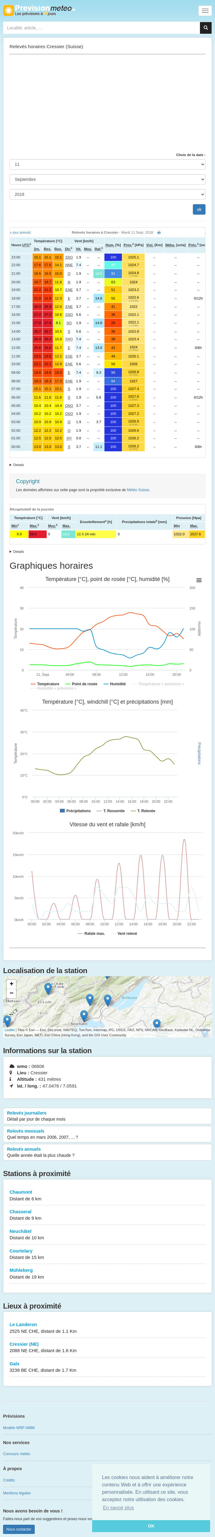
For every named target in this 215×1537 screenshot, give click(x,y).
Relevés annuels (107, 1152)
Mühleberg (107, 1273)
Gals (107, 1367)
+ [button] (12, 984)
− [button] (12, 993)
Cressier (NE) (107, 1347)
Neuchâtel (107, 1235)
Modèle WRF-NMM (19, 1428)
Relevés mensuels (107, 1134)
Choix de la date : (190, 155)
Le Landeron (107, 1328)
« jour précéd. (20, 232)
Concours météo (16, 1454)
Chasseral (107, 1215)
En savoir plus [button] (118, 1507)
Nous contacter (18, 1529)
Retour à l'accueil (39, 10)
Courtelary (107, 1254)
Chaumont (107, 1195)
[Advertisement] (107, 103)
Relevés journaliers (107, 1116)
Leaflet (10, 1030)
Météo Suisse (138, 490)
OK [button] (151, 1526)
